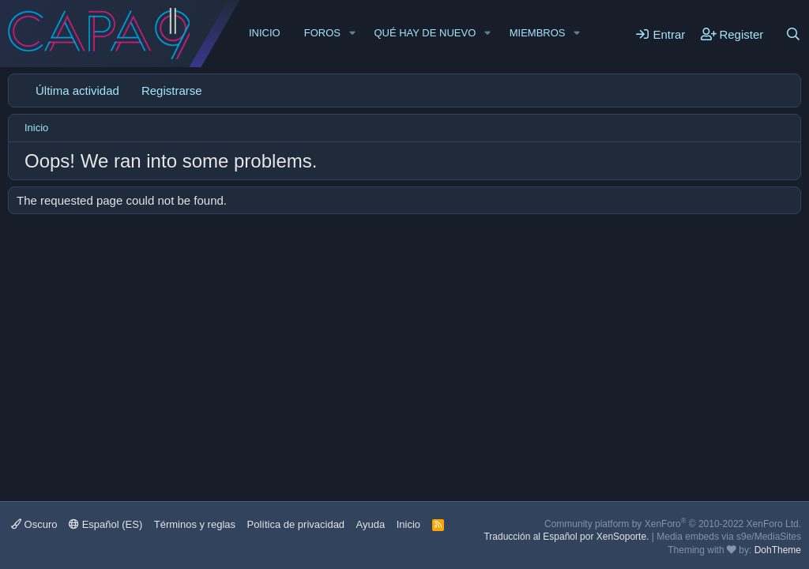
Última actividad (77, 90)
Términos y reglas (194, 524)
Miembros (538, 33)
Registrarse (171, 90)
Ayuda (371, 524)
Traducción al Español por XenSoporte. (566, 536)
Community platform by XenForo (672, 523)
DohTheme (777, 550)
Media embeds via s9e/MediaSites (729, 536)
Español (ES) (105, 524)
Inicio (264, 33)
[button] (352, 33)
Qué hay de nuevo (425, 33)
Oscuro (34, 524)
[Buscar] (793, 34)
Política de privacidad (296, 524)
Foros (322, 33)
